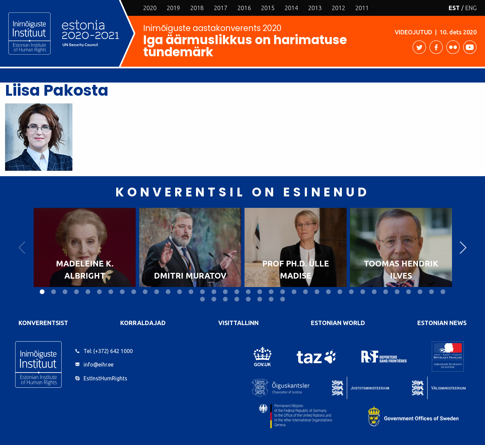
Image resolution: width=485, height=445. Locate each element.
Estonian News (441, 322)
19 (248, 291)
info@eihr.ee (99, 364)
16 (214, 291)
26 (328, 291)
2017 (220, 7)
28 (351, 291)
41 (248, 299)
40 (236, 299)
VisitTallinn (238, 322)
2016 (244, 7)
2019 (173, 7)
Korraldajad (143, 322)
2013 (315, 7)
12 (168, 291)
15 (202, 291)
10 (145, 291)
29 (362, 291)
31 (385, 291)
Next (463, 247)
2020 (150, 7)
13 (179, 291)
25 (317, 291)
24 (305, 291)
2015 (267, 7)
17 (225, 291)
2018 (197, 7)
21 (271, 291)
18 (236, 291)
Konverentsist (43, 322)
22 (282, 291)
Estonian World (338, 322)
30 (374, 291)
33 (408, 291)
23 (294, 291)
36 (443, 291)
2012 (338, 7)
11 (156, 291)
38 (214, 299)
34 (420, 291)
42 (259, 299)
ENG (471, 7)
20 (259, 291)
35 (431, 291)
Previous (21, 247)
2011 (362, 7)
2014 (291, 7)
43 (271, 299)
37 (202, 299)
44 (282, 299)
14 (191, 291)
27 (339, 291)
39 (225, 299)
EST (454, 7)
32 (397, 291)
